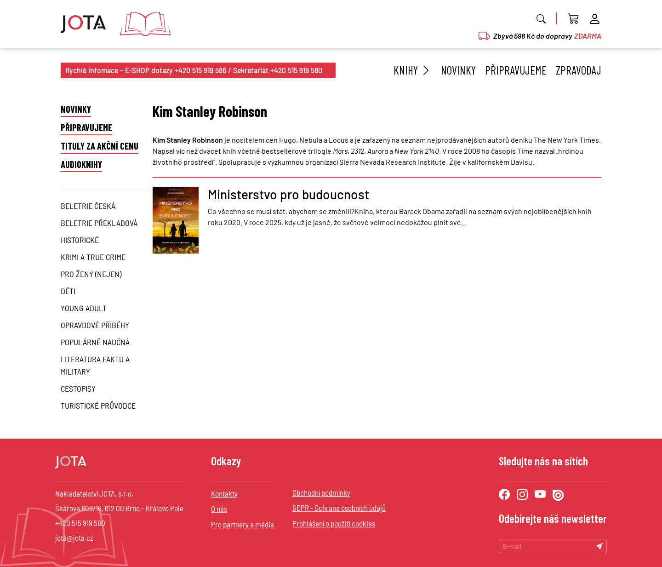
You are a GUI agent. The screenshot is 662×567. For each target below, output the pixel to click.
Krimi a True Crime (93, 257)
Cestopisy (78, 388)
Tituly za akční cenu (99, 145)
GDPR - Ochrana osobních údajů (339, 507)
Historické (80, 240)
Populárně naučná (95, 342)
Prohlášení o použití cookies (333, 523)
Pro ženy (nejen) (91, 274)
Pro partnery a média (242, 524)
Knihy (413, 70)
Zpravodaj (578, 70)
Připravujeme (516, 70)
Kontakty (224, 493)
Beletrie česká (88, 206)
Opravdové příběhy (95, 325)
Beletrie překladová (99, 223)
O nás (219, 508)
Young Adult (84, 308)
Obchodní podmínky (321, 492)
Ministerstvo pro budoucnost (288, 194)
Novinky (458, 70)
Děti (68, 291)
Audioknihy (81, 164)
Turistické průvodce (98, 405)
